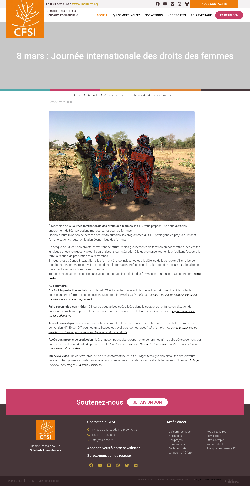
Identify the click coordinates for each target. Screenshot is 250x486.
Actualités (93, 95)
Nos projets (177, 15)
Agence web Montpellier (208, 479)
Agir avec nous (201, 15)
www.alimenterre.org (85, 4)
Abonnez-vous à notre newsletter (113, 448)
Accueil (102, 15)
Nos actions (154, 15)
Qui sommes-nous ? (126, 15)
